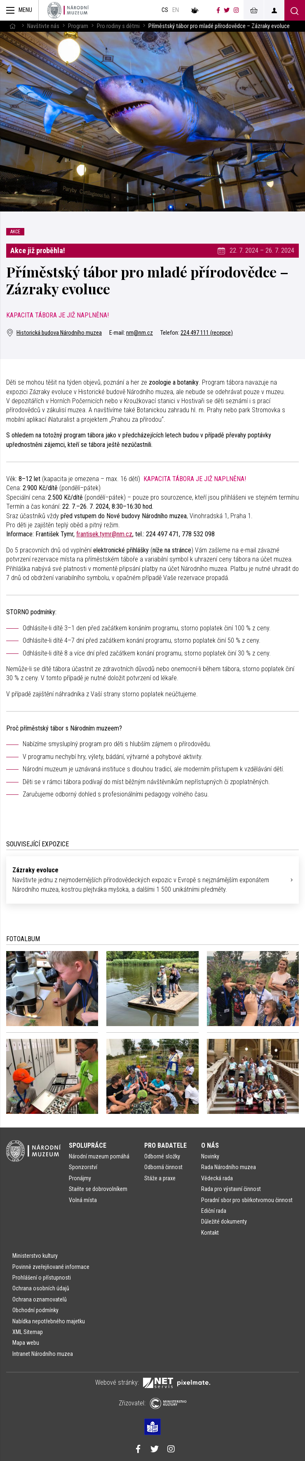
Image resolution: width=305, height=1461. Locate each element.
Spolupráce (87, 1145)
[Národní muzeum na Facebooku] (218, 10)
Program (78, 26)
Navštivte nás (43, 26)
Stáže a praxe (160, 1178)
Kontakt (210, 1232)
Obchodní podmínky (35, 1310)
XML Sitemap (27, 1332)
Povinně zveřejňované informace (50, 1267)
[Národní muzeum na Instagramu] (236, 10)
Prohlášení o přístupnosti (41, 1277)
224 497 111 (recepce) (207, 332)
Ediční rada (213, 1210)
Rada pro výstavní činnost (231, 1189)
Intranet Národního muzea (42, 1354)
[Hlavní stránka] (12, 26)
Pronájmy (80, 1178)
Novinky (210, 1156)
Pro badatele (165, 1145)
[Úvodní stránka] (68, 10)
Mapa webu (25, 1342)
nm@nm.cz (139, 332)
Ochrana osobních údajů (40, 1288)
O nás (210, 1145)
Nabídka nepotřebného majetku (48, 1321)
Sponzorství (83, 1167)
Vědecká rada (217, 1178)
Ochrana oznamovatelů (39, 1299)
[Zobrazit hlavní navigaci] (19, 10)
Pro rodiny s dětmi (118, 26)
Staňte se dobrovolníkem (98, 1189)
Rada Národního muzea (228, 1167)
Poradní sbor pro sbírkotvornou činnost (247, 1200)
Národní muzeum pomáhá (99, 1156)
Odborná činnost (163, 1167)
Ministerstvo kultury (35, 1255)
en (175, 10)
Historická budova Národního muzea (54, 332)
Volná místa (83, 1200)
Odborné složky (162, 1156)
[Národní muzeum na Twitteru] (227, 10)
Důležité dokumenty (224, 1221)
